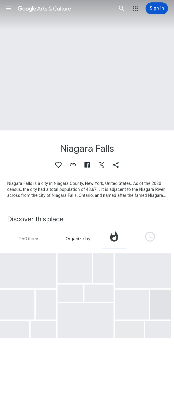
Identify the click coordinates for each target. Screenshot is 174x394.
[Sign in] (157, 8)
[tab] (114, 238)
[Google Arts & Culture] (65, 8)
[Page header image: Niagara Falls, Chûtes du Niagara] (87, 65)
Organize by (78, 238)
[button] (8, 8)
